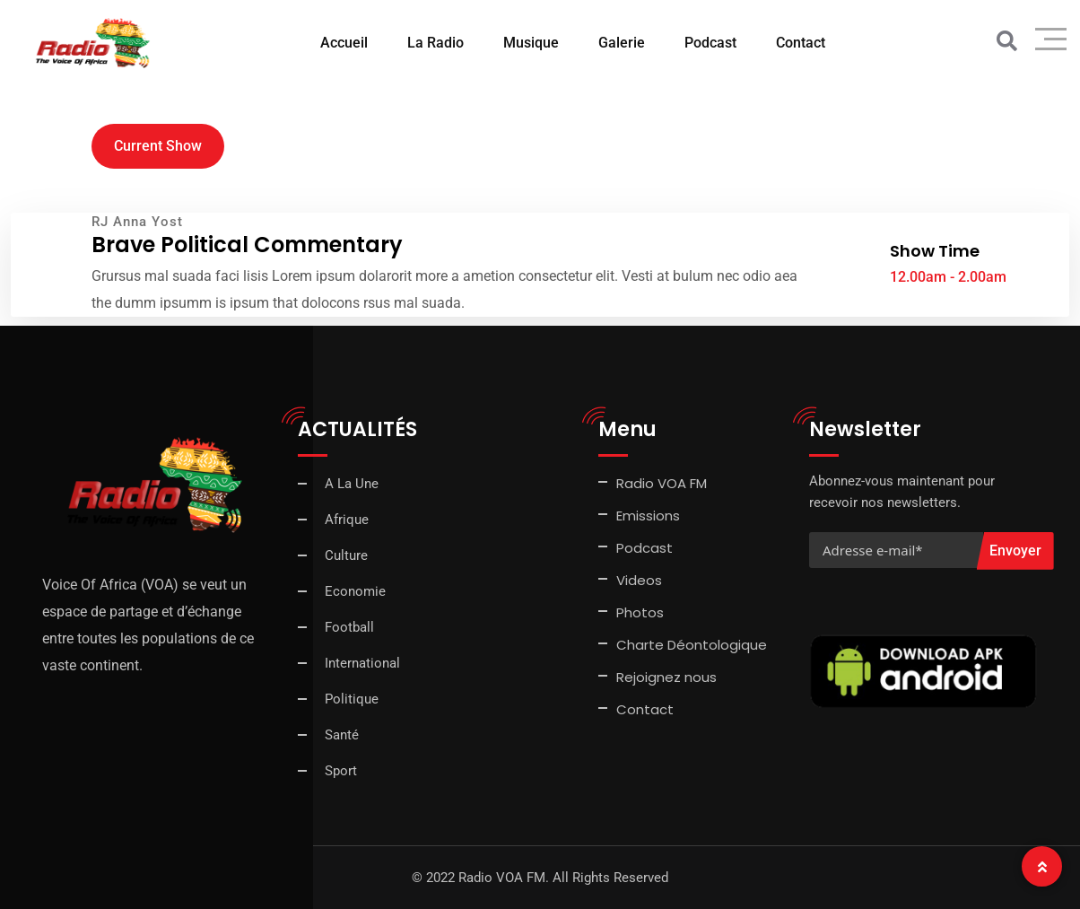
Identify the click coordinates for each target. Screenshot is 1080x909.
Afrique (347, 519)
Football (349, 627)
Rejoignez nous (666, 677)
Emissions (648, 515)
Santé (342, 735)
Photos (640, 612)
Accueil (344, 42)
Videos (639, 580)
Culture (346, 555)
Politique (352, 699)
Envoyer (1015, 550)
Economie (355, 591)
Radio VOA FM (661, 483)
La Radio (435, 42)
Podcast (710, 42)
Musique (531, 42)
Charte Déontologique (693, 644)
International (362, 663)
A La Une (352, 484)
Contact (800, 42)
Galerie (621, 42)
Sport (341, 771)
